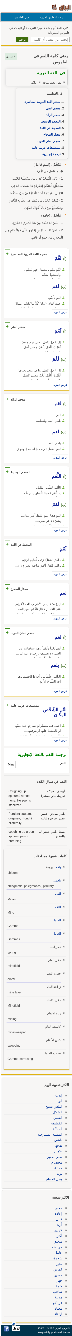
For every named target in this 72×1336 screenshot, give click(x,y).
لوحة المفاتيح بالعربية (51, 17)
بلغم (57, 867)
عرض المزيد (60, 312)
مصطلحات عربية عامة (45, 147)
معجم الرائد (52, 115)
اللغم (57, 907)
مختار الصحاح (51, 134)
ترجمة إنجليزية (51, 154)
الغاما (56, 920)
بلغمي (56, 880)
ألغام (57, 893)
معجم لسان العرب (48, 141)
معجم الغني (52, 108)
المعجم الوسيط (50, 121)
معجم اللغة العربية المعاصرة (42, 101)
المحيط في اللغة (49, 128)
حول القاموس (21, 17)
